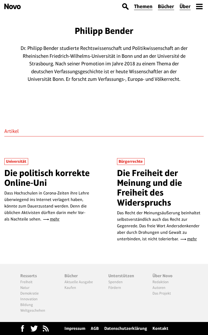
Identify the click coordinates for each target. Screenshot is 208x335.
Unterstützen (121, 275)
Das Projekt (161, 293)
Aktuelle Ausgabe (78, 282)
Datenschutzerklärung (125, 328)
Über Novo (162, 275)
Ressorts (28, 275)
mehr (55, 219)
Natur (25, 287)
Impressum (74, 328)
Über (185, 6)
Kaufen (70, 287)
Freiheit (26, 282)
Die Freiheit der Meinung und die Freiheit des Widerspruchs (149, 188)
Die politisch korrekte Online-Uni (47, 178)
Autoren (158, 287)
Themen (143, 6)
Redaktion (160, 282)
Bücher (166, 6)
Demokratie (29, 293)
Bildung (26, 304)
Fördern (114, 287)
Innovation (29, 299)
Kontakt (160, 328)
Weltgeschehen (32, 310)
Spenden (115, 282)
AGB (95, 328)
